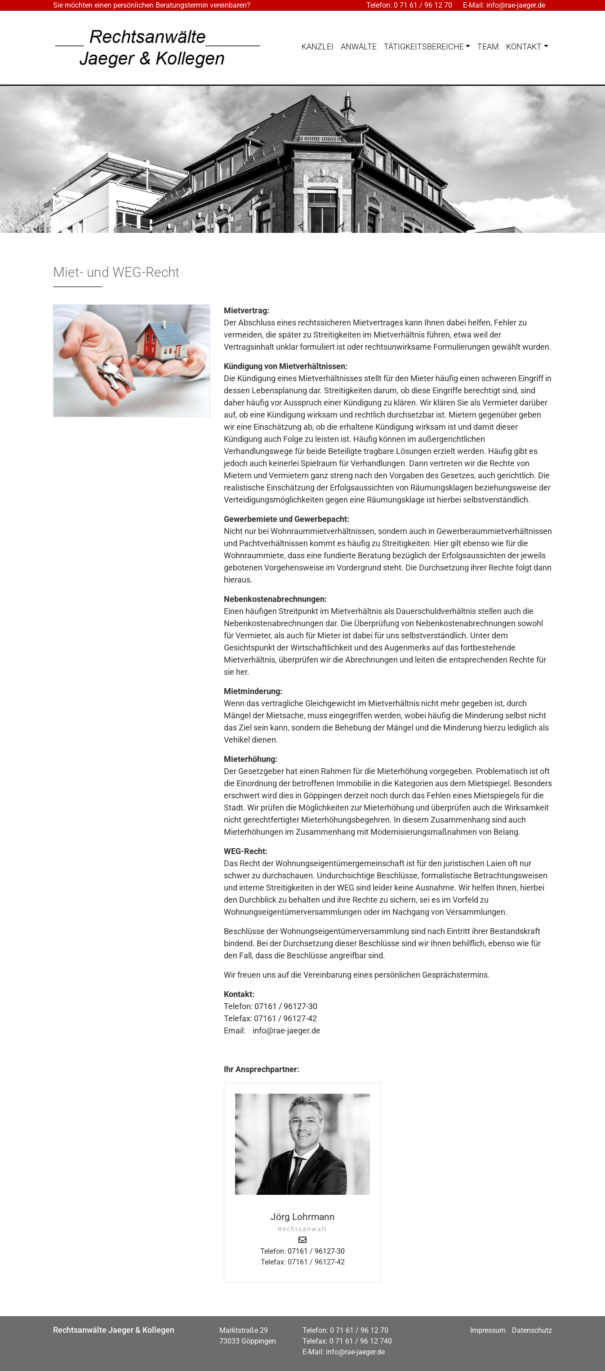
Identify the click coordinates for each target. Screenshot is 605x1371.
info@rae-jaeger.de (515, 5)
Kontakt (524, 46)
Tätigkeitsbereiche (424, 46)
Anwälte (359, 46)
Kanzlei (318, 46)
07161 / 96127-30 (285, 1006)
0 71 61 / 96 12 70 (423, 5)
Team (488, 46)
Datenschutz (532, 1330)
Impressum (488, 1330)
